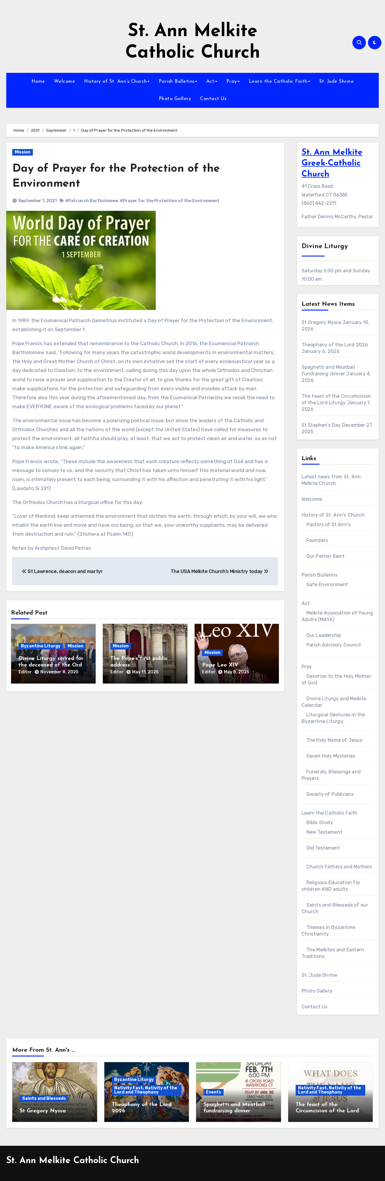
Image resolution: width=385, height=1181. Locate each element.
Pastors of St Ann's (328, 524)
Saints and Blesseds (44, 1098)
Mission (22, 152)
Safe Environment (327, 584)
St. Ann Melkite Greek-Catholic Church (332, 163)
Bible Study (319, 822)
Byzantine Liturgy (40, 646)
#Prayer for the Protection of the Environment (169, 200)
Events (213, 1092)
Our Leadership (323, 635)
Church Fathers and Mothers (339, 867)
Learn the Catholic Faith (278, 81)
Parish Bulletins (177, 81)
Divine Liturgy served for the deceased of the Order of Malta (53, 665)
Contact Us (213, 98)
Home (38, 81)
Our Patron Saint (325, 556)
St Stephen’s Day (321, 425)
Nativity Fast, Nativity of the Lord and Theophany (145, 1090)
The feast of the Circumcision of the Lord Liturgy (327, 1111)
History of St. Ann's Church (333, 515)
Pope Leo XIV (220, 665)
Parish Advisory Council (333, 645)
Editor (25, 671)
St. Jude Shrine (336, 81)
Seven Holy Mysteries (330, 756)
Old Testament (323, 848)
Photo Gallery (175, 98)
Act (210, 81)
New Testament (324, 832)
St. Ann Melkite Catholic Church (72, 1160)
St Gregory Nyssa (321, 322)
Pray (231, 81)
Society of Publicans (330, 794)
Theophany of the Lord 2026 (335, 345)
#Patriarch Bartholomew (91, 200)
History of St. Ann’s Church (115, 81)
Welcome (64, 81)
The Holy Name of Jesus (334, 740)
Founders (317, 540)
